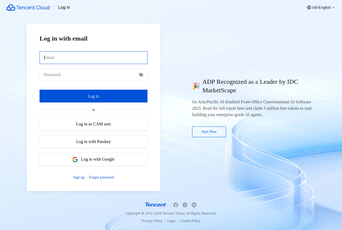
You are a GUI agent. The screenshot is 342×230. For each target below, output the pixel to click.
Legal (171, 221)
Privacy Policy (151, 221)
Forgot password (101, 177)
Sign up (78, 177)
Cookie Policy (190, 221)
